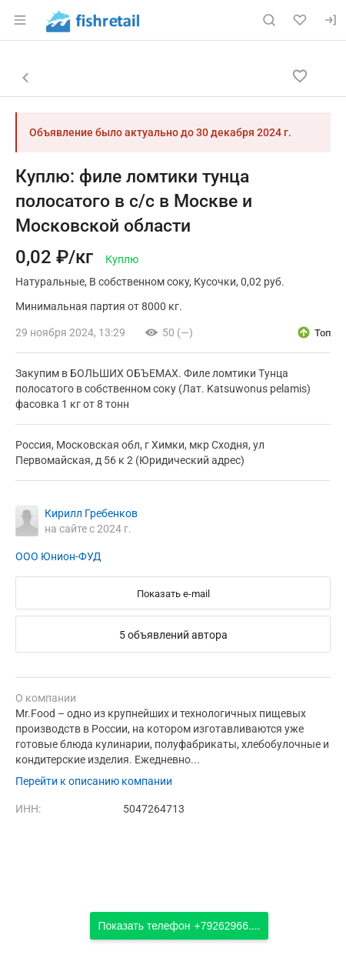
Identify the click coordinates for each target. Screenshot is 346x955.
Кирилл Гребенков (91, 513)
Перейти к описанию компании (93, 781)
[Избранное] (299, 20)
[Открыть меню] (20, 20)
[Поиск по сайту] (269, 20)
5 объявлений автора (173, 635)
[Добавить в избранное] (300, 76)
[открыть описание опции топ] (313, 332)
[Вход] (330, 20)
